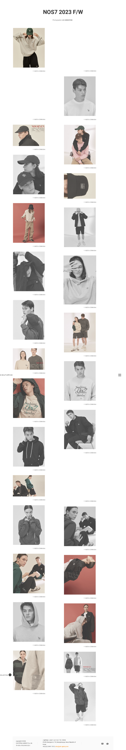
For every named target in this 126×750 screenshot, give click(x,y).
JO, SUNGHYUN (67, 20)
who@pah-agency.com (61, 746)
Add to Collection (39, 71)
